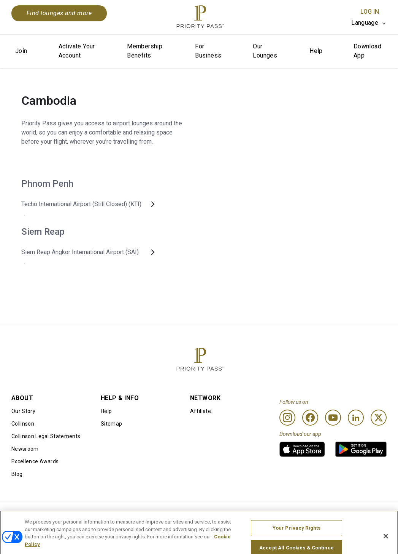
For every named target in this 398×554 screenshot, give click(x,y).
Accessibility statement (347, 514)
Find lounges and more (59, 13)
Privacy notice (258, 514)
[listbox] (369, 23)
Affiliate (200, 411)
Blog (16, 474)
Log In (369, 11)
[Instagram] (287, 418)
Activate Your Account (77, 51)
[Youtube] (333, 418)
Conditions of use (33, 514)
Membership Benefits (144, 51)
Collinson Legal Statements (45, 436)
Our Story (23, 411)
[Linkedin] (356, 418)
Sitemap (111, 424)
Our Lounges (265, 51)
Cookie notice (182, 514)
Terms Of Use (105, 514)
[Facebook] (310, 418)
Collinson (22, 424)
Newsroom (25, 449)
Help (316, 50)
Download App (367, 51)
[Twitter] (379, 418)
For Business (208, 51)
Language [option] (364, 22)
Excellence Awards (35, 461)
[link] (302, 449)
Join (21, 50)
